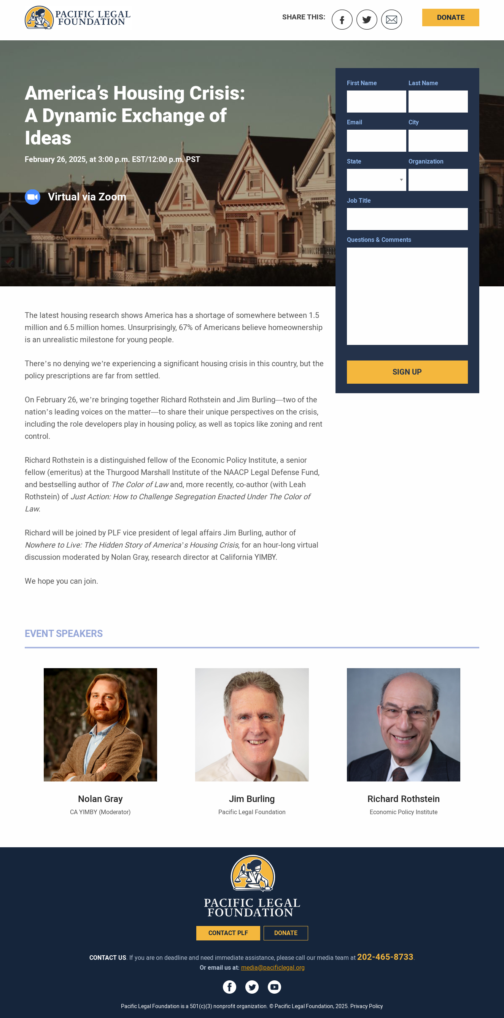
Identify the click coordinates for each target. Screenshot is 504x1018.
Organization (426, 161)
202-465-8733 (385, 957)
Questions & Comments (379, 239)
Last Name (423, 83)
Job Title (359, 200)
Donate (451, 17)
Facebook (342, 20)
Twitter (366, 20)
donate (285, 933)
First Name (362, 83)
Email (391, 20)
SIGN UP (407, 371)
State (354, 161)
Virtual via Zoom (87, 197)
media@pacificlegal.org (273, 967)
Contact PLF (228, 933)
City (414, 122)
